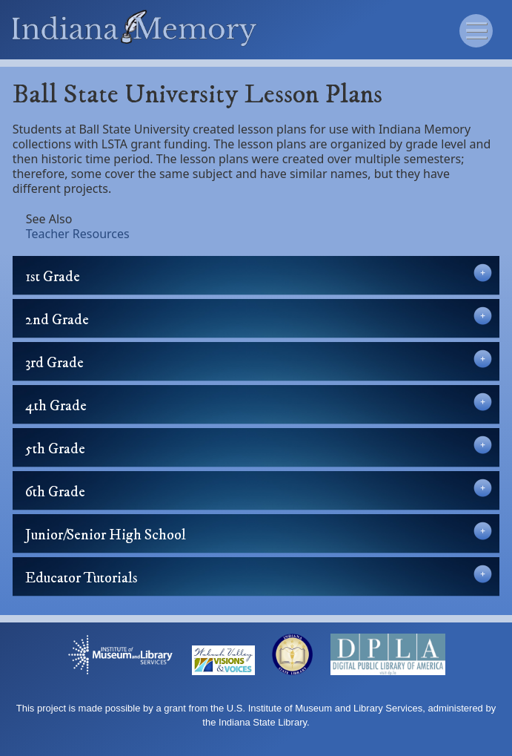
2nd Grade (258, 317)
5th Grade (258, 446)
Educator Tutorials (258, 576)
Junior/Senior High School (258, 533)
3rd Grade (258, 360)
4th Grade (258, 403)
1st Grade (258, 274)
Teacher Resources (78, 234)
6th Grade (258, 490)
